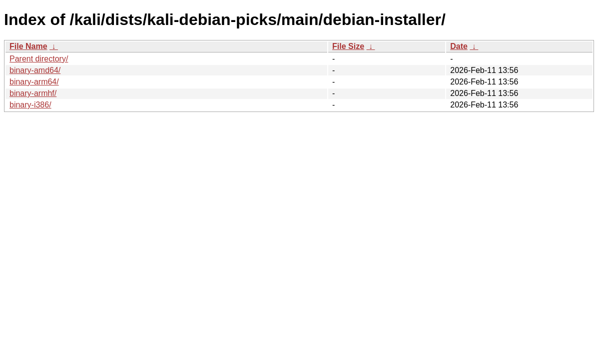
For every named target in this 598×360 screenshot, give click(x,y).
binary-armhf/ (32, 93)
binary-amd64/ (34, 70)
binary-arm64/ (34, 82)
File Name (28, 46)
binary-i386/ (30, 104)
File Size (348, 46)
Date (459, 46)
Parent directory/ (38, 58)
